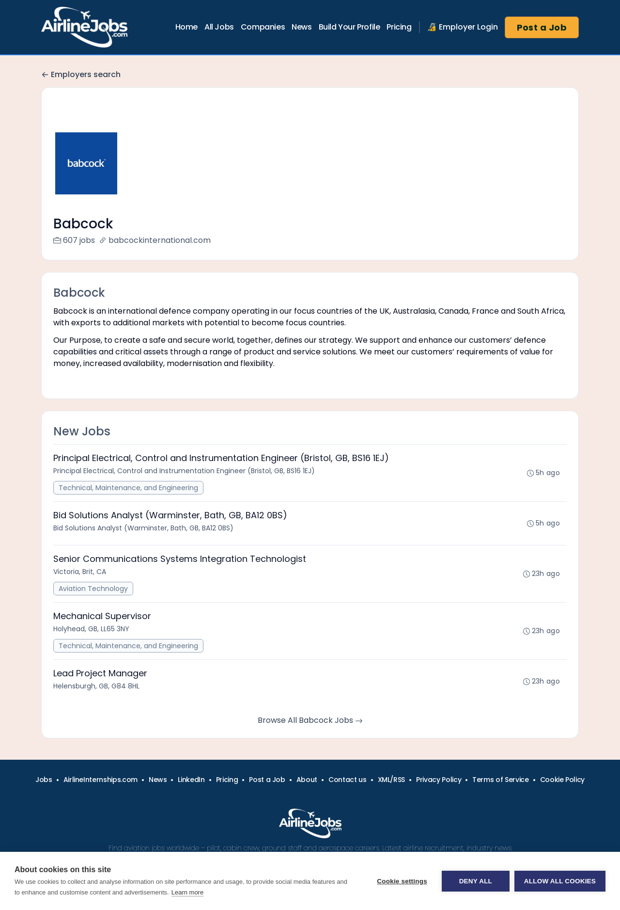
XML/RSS (391, 779)
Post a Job (542, 27)
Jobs (43, 779)
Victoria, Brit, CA (79, 571)
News (301, 26)
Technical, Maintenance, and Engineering (128, 488)
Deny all (475, 881)
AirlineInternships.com (100, 779)
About (306, 779)
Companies (263, 26)
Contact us (347, 779)
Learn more (187, 892)
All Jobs (219, 26)
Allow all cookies (560, 881)
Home (186, 26)
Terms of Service (500, 779)
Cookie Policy (562, 779)
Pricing (399, 26)
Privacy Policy (438, 779)
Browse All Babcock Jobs (310, 720)
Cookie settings (402, 881)
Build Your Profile (349, 26)
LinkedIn (191, 779)
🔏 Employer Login (462, 26)
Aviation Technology (93, 588)
